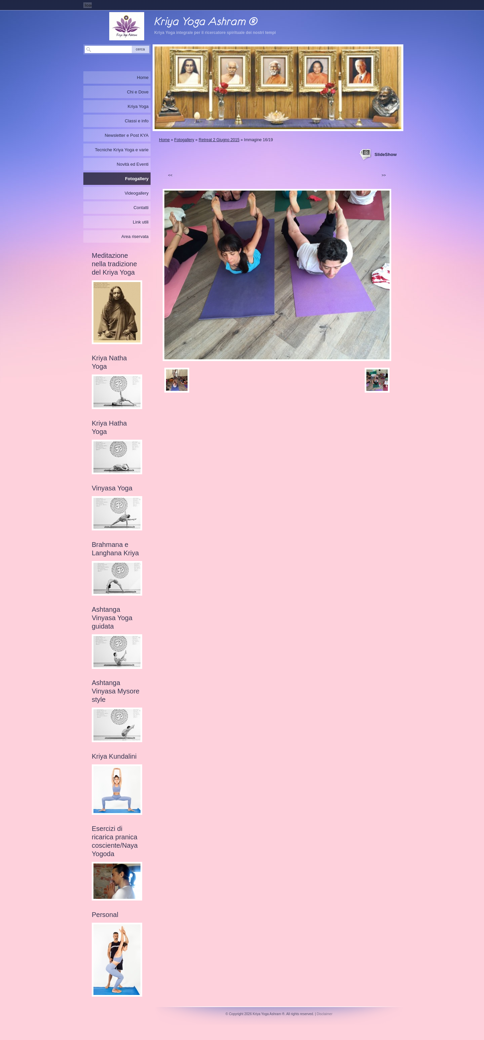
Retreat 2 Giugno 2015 (219, 139)
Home (164, 139)
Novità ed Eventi (133, 164)
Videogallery (137, 193)
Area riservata (135, 236)
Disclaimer (324, 1014)
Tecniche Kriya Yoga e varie (122, 149)
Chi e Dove (138, 91)
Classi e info (137, 120)
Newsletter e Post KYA (127, 135)
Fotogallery (184, 139)
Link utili (141, 222)
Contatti (141, 207)
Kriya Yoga (138, 106)
